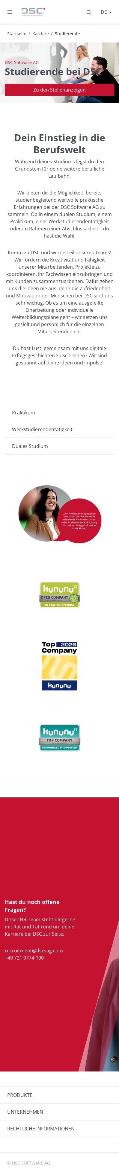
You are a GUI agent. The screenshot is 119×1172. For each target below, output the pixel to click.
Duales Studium (30, 446)
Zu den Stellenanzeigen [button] (59, 89)
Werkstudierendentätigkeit (42, 429)
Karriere (40, 34)
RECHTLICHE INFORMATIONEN (41, 1128)
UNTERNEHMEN (25, 1112)
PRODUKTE (19, 1095)
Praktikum (23, 412)
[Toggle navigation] (14, 12)
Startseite (16, 34)
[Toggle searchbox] (89, 12)
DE (104, 12)
